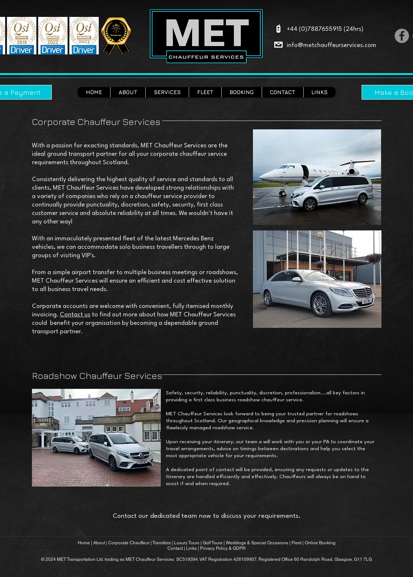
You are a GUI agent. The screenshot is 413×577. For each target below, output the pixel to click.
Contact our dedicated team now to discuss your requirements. (207, 516)
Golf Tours (212, 542)
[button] (167, 92)
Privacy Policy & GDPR (223, 548)
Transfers (162, 542)
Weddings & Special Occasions (257, 542)
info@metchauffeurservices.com (331, 45)
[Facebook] (402, 36)
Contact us (75, 315)
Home (84, 542)
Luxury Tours (186, 542)
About (99, 542)
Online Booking (320, 542)
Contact (175, 548)
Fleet (296, 542)
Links (191, 548)
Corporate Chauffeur (129, 542)
